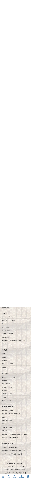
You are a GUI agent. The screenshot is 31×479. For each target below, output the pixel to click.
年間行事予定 (5, 360)
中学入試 (14, 476)
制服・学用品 (5, 430)
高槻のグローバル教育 (7, 317)
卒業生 (28, 476)
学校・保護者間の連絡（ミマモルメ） (11, 414)
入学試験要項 (5, 390)
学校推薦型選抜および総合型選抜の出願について (14, 340)
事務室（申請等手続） (7, 420)
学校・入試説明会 (6, 384)
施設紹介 (4, 357)
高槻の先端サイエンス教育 (8, 320)
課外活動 (4, 367)
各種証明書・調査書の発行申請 (9, 447)
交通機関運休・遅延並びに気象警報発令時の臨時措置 (15, 434)
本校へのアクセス (11, 466)
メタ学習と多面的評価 (7, 334)
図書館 (3, 353)
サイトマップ (9, 473)
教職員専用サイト (20, 473)
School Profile (5, 307)
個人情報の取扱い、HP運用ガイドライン (15, 470)
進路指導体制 (5, 337)
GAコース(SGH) (6, 330)
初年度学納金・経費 (7, 394)
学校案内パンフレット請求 (8, 377)
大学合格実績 (5, 344)
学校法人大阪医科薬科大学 (15, 463)
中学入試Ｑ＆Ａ (6, 397)
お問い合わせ (21, 466)
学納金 (3, 424)
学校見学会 (4, 380)
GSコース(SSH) (6, 327)
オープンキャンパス (7, 387)
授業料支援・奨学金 (7, 427)
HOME (8, 476)
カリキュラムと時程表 (7, 364)
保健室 (3, 417)
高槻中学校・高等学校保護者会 (10, 437)
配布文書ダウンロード (7, 410)
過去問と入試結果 (6, 400)
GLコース (4, 323)
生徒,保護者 (21, 476)
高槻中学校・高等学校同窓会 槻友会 (12, 454)
